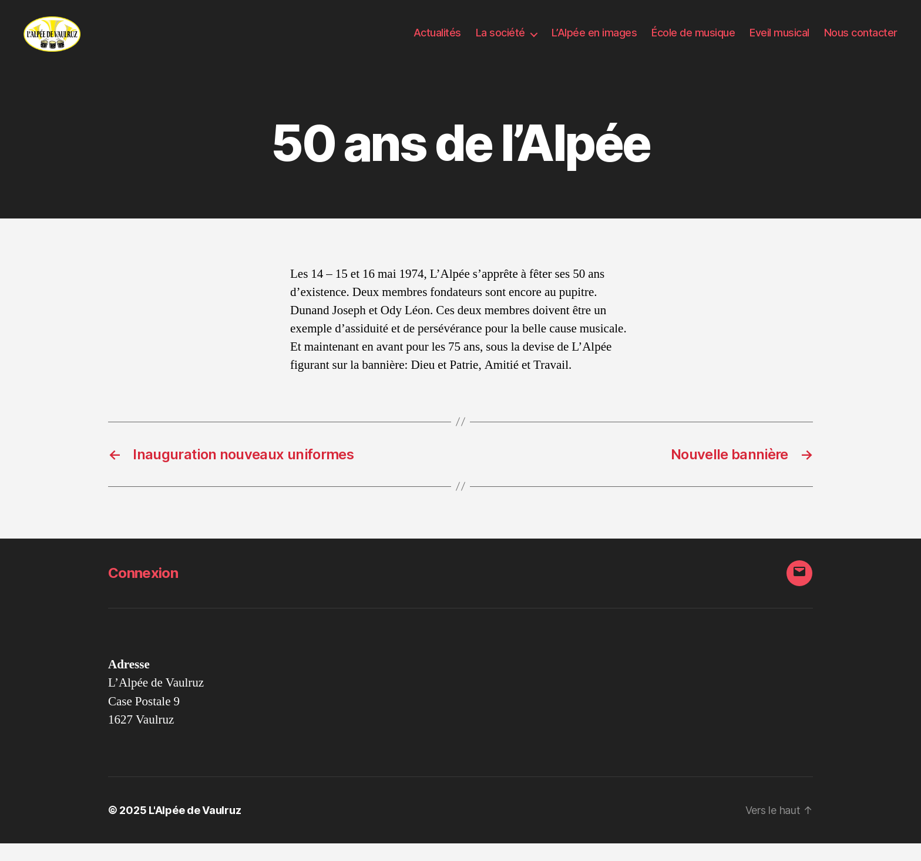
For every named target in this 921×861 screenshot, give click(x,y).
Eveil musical (779, 41)
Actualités (437, 41)
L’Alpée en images (594, 41)
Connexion (143, 590)
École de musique (693, 41)
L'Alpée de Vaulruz (195, 828)
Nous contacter (861, 41)
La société (500, 41)
